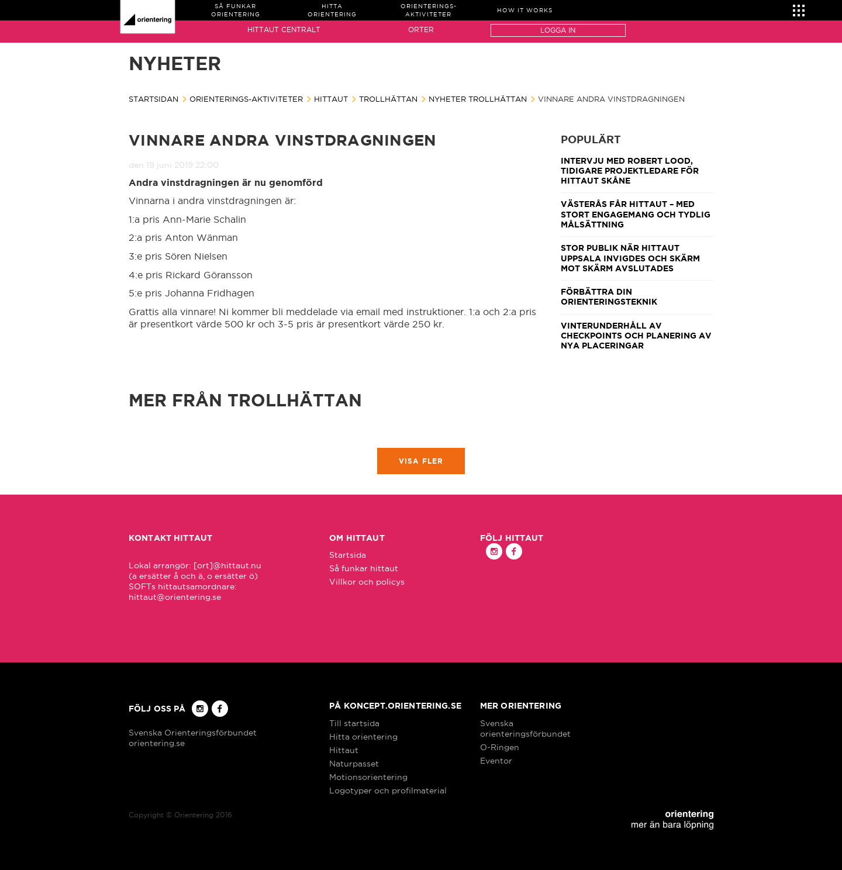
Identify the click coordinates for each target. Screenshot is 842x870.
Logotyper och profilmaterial (388, 790)
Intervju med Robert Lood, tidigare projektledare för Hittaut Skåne (630, 171)
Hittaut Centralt (283, 29)
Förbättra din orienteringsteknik (609, 296)
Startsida (347, 555)
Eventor (496, 760)
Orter (421, 29)
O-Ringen (499, 747)
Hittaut (331, 99)
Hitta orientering (363, 736)
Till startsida (354, 723)
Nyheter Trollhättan (478, 99)
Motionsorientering (368, 777)
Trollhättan (388, 99)
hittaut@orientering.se (175, 597)
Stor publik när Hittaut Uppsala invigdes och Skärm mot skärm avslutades (630, 258)
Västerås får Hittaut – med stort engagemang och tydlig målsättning (635, 214)
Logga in (557, 30)
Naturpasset (354, 763)
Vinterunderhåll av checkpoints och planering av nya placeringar (636, 336)
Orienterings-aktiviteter (246, 99)
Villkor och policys (367, 581)
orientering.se (157, 743)
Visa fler (421, 461)
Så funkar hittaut (363, 568)
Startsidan (153, 99)
